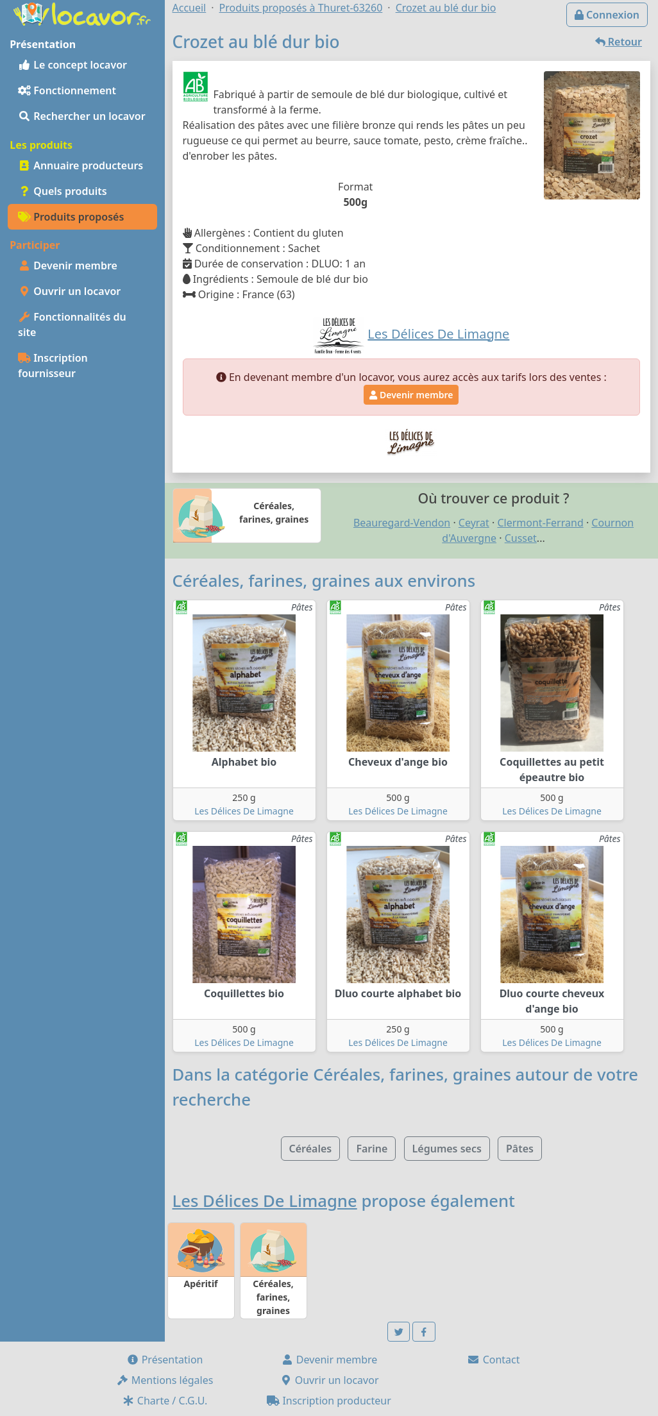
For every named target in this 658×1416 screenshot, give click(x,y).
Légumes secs (447, 1149)
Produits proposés (71, 217)
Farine (371, 1149)
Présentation (164, 1360)
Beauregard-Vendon (401, 523)
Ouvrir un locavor (69, 291)
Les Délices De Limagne (244, 811)
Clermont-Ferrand (540, 523)
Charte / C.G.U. (165, 1401)
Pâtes (520, 1149)
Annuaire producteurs (80, 165)
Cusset (521, 538)
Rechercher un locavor (82, 116)
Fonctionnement (67, 90)
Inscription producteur (329, 1401)
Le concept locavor (72, 65)
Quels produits (62, 191)
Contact (493, 1360)
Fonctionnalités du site (72, 324)
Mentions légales (165, 1380)
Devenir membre (67, 265)
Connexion (607, 15)
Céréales (310, 1149)
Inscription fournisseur (53, 365)
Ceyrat (474, 523)
